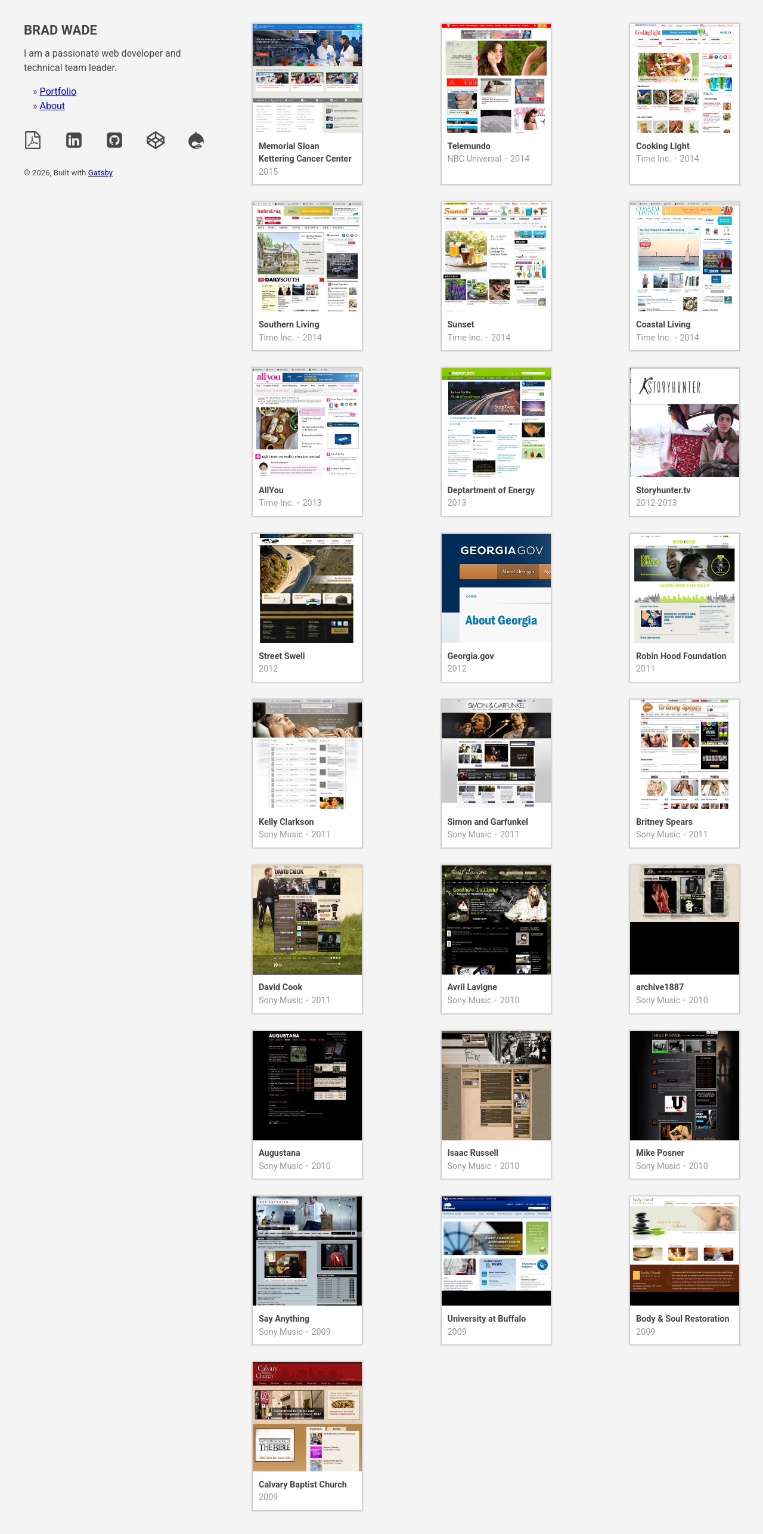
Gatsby (100, 172)
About (52, 106)
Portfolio (57, 91)
